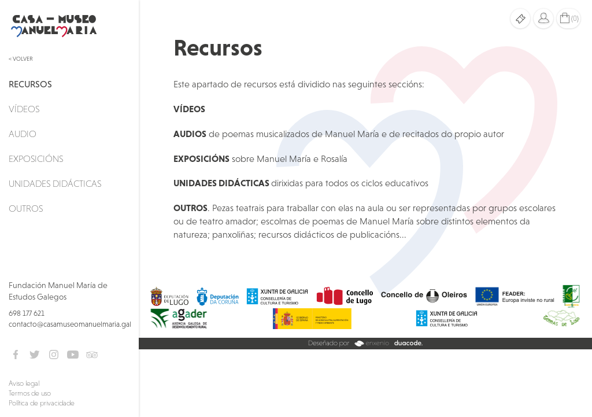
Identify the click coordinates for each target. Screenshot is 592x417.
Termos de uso (30, 393)
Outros (26, 208)
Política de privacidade (42, 403)
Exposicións (36, 158)
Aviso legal (24, 383)
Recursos (30, 84)
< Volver (21, 59)
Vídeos (24, 109)
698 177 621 (27, 313)
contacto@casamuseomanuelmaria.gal (70, 324)
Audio (22, 133)
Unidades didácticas (55, 183)
